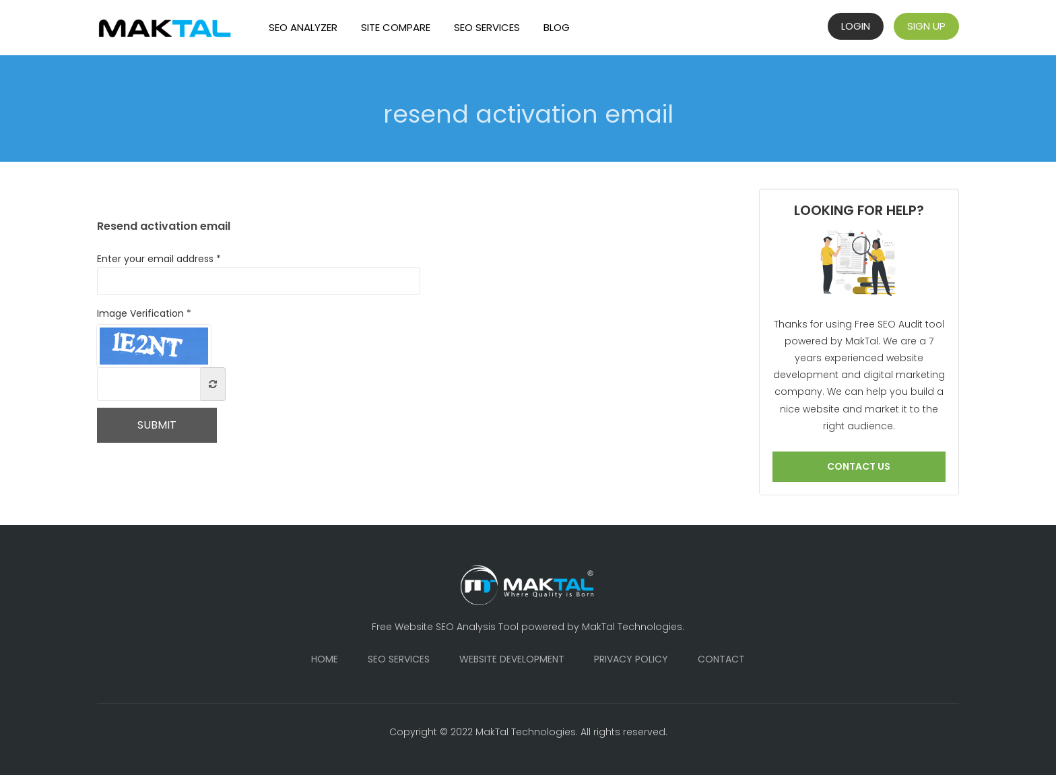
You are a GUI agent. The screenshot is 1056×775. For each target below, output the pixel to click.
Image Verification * (144, 313)
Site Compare (395, 27)
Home (324, 659)
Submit (156, 425)
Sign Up (926, 26)
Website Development (511, 659)
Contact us (858, 466)
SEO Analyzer (303, 27)
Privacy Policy (631, 659)
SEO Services (487, 27)
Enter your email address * (258, 273)
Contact (721, 659)
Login (855, 26)
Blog (556, 27)
